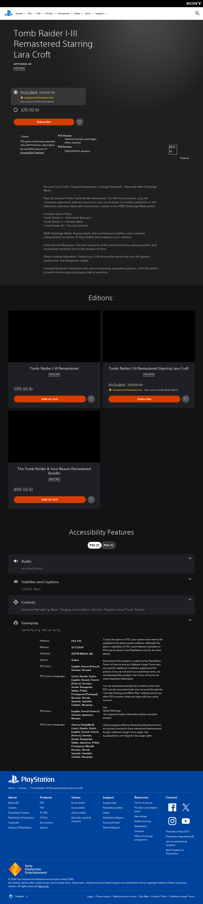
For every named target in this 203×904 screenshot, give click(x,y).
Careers (12, 807)
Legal (90, 896)
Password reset (111, 822)
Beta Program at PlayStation (175, 851)
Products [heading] (46, 797)
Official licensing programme (143, 837)
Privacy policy (103, 896)
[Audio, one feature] (101, 564)
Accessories (64, 13)
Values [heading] (75, 797)
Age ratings (140, 816)
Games (19, 13)
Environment (78, 802)
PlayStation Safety (113, 807)
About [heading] (12, 797)
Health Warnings (112, 710)
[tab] (95, 545)
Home (11, 788)
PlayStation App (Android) (180, 836)
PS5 (30, 13)
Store (87, 13)
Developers (140, 826)
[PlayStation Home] (8, 13)
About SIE (13, 802)
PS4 (38, 13)
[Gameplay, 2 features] (101, 625)
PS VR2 (43, 812)
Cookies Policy (159, 896)
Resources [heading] (141, 797)
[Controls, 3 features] (101, 605)
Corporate (13, 822)
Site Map (144, 896)
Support (99, 13)
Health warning (142, 821)
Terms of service (143, 802)
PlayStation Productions (21, 817)
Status (106, 812)
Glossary (139, 831)
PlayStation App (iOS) (177, 831)
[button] (32, 152)
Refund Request (111, 827)
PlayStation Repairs (113, 817)
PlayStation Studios (18, 812)
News (77, 13)
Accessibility (78, 807)
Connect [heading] (171, 797)
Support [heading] (108, 797)
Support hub (109, 802)
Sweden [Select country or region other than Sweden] (18, 896)
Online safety (78, 812)
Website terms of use (124, 896)
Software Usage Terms (182, 896)
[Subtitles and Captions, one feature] (101, 584)
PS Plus (49, 13)
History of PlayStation (20, 827)
